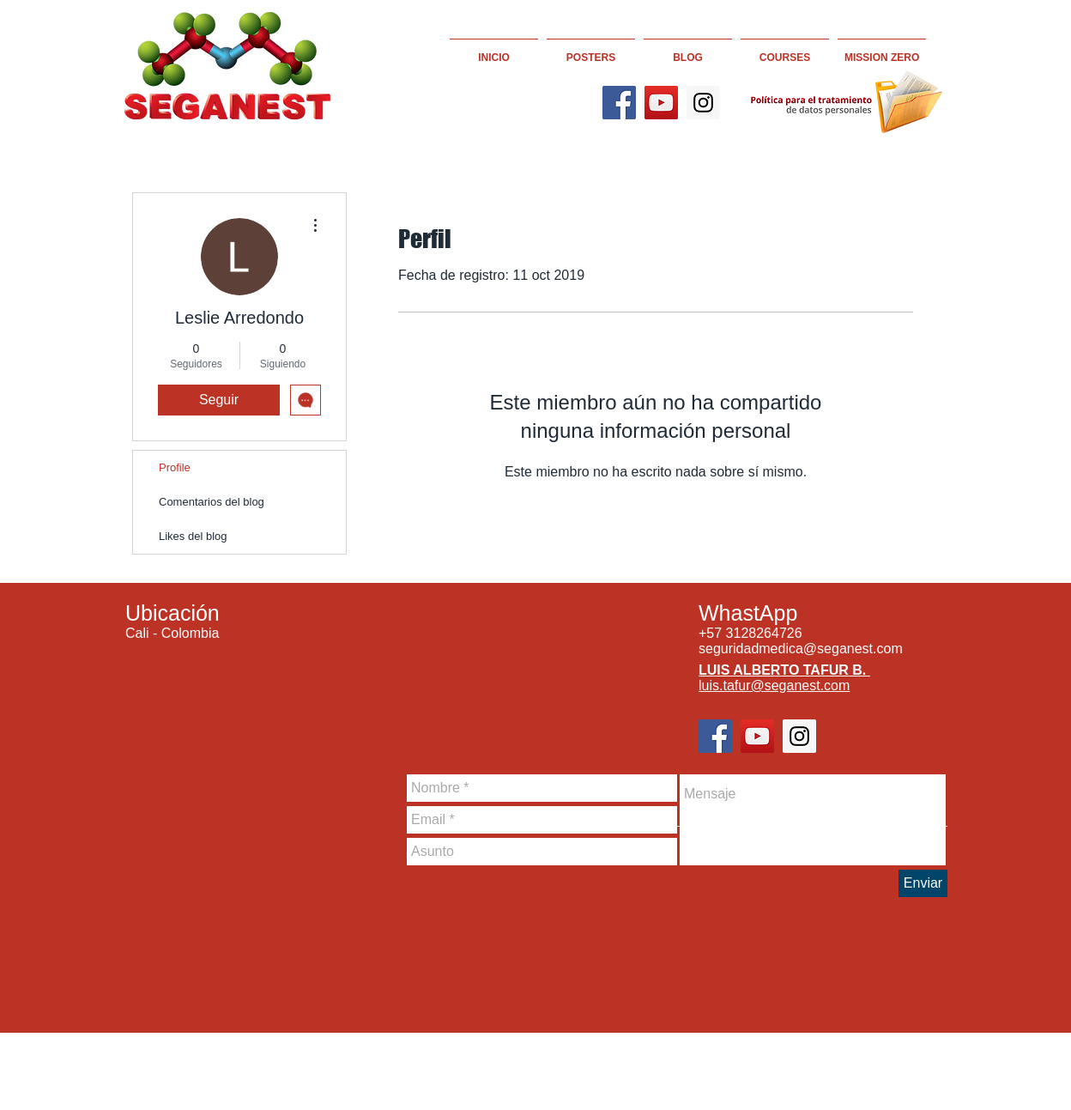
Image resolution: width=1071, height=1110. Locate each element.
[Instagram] (703, 102)
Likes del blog (193, 536)
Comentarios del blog (211, 501)
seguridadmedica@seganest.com (801, 648)
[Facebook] (619, 102)
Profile (175, 467)
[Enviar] (923, 883)
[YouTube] (661, 102)
